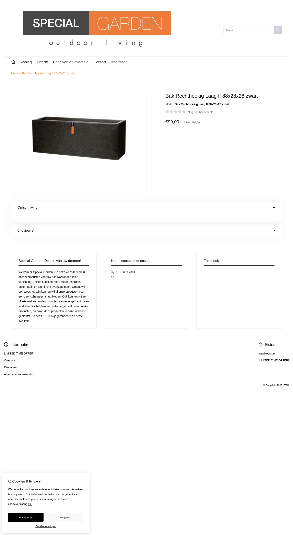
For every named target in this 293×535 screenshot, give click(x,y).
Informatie (119, 62)
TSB (286, 377)
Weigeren (65, 517)
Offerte (42, 62)
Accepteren (26, 517)
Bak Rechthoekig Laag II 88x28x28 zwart (48, 73)
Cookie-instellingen (45, 526)
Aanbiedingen (267, 345)
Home (15, 73)
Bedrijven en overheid (71, 62)
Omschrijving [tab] (146, 207)
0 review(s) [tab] (146, 222)
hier (30, 503)
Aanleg (26, 62)
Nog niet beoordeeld (200, 112)
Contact (100, 62)
